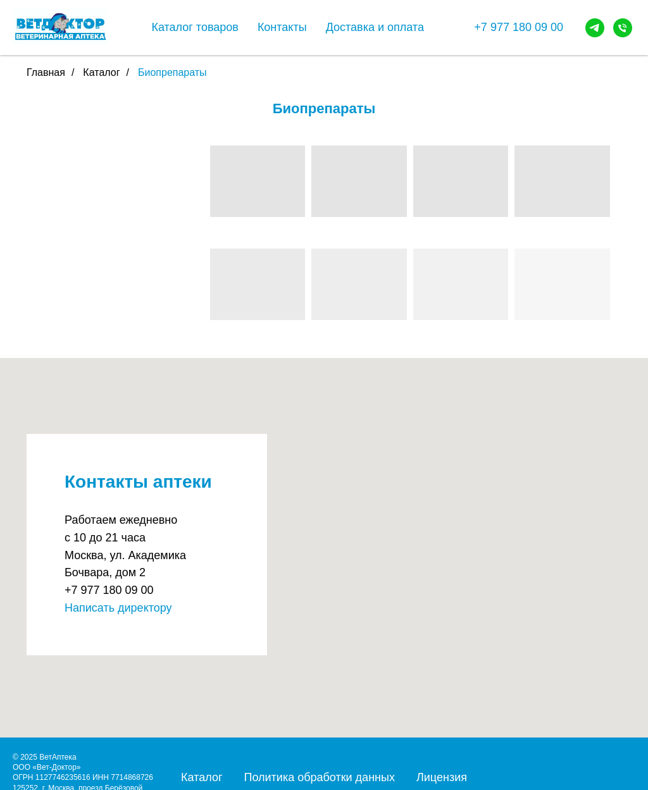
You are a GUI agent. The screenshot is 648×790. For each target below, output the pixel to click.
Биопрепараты (172, 72)
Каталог (101, 72)
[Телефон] (622, 27)
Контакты (282, 27)
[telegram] (594, 27)
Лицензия (441, 777)
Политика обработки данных (319, 777)
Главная (46, 72)
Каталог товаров (194, 27)
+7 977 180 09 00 (518, 27)
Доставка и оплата (375, 27)
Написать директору (118, 608)
